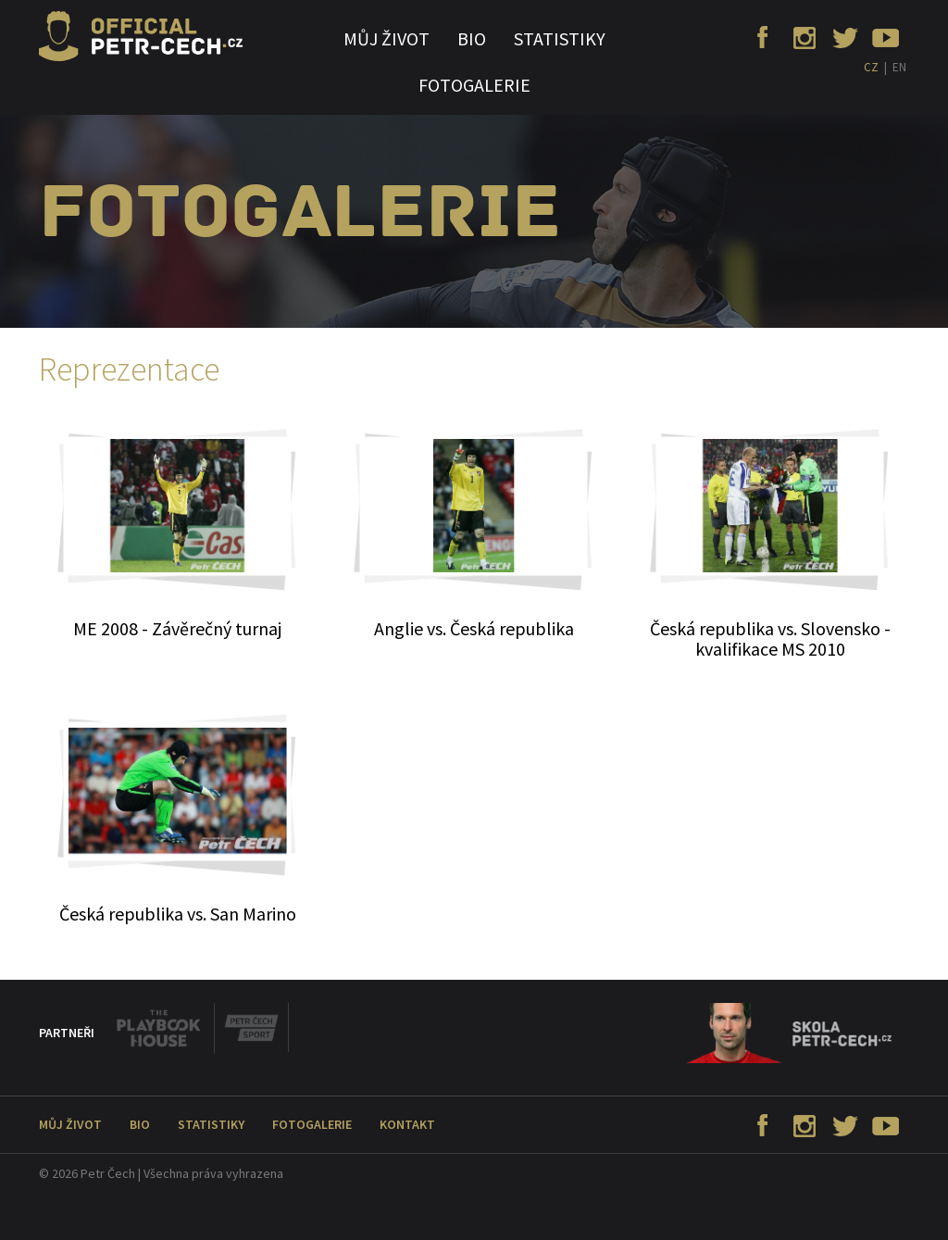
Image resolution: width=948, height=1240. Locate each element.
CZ (871, 67)
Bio (471, 38)
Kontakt (407, 1124)
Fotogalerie (474, 84)
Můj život (386, 38)
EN (899, 67)
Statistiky (559, 38)
